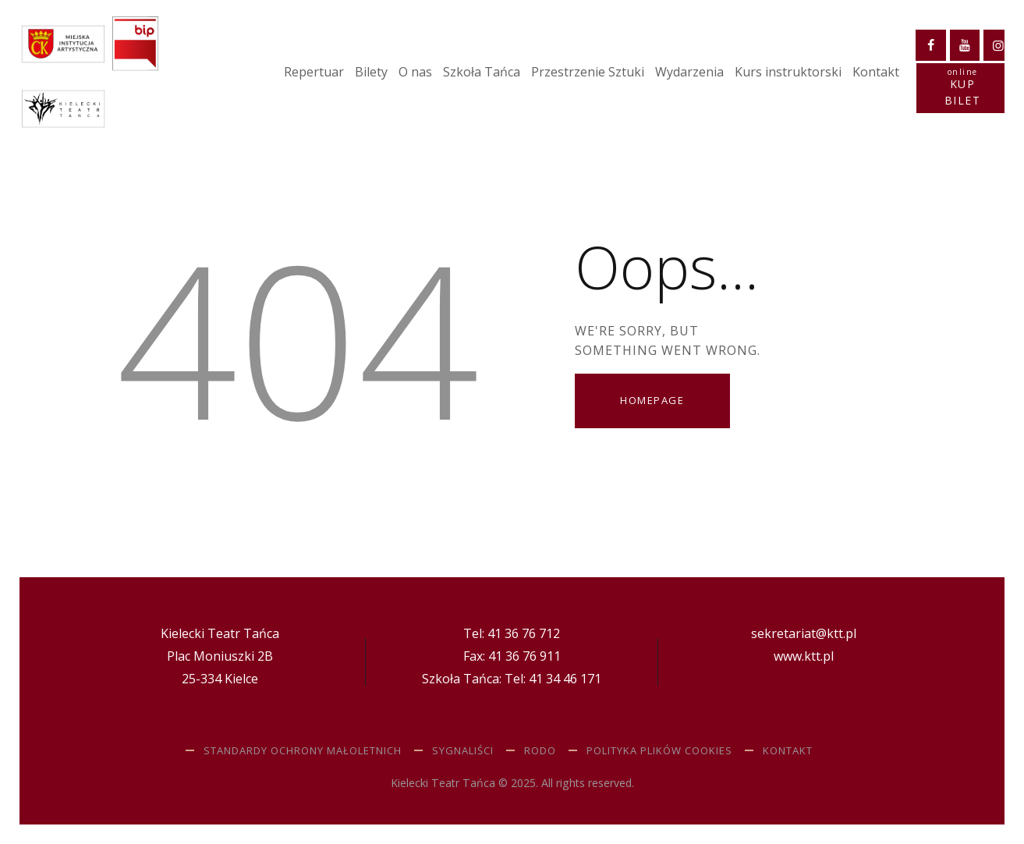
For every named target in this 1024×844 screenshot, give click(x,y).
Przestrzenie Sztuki (587, 71)
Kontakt (875, 71)
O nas (415, 71)
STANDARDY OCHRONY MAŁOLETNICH (303, 750)
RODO (540, 750)
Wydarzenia (689, 71)
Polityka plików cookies (659, 750)
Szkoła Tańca (481, 71)
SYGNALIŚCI (463, 750)
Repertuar (314, 71)
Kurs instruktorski (788, 71)
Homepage (652, 400)
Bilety (371, 71)
